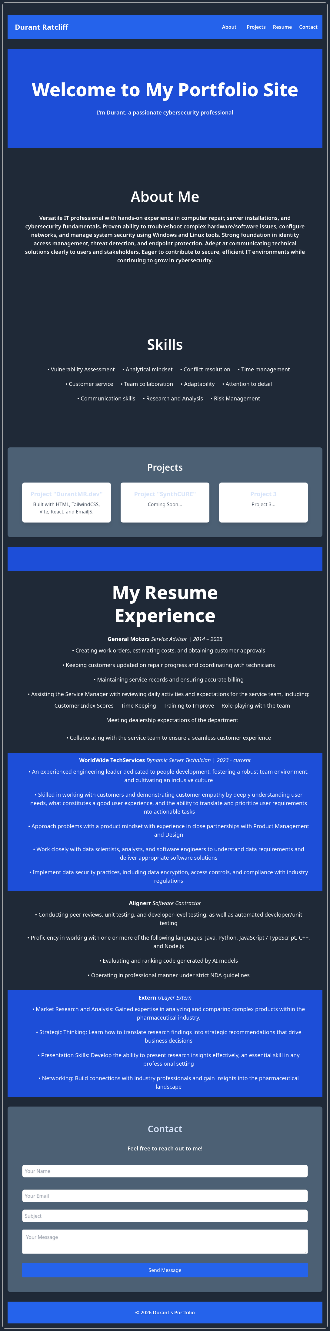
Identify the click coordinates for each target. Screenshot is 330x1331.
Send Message (164, 1270)
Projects (256, 27)
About (229, 27)
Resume (282, 27)
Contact (308, 27)
